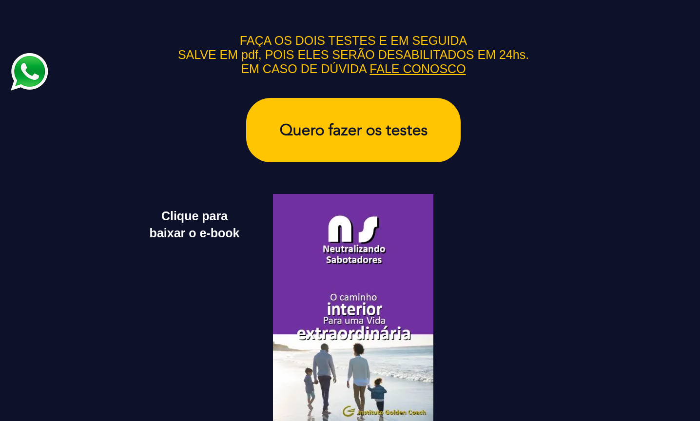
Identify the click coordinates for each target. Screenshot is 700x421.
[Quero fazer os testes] (353, 130)
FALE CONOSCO (417, 69)
